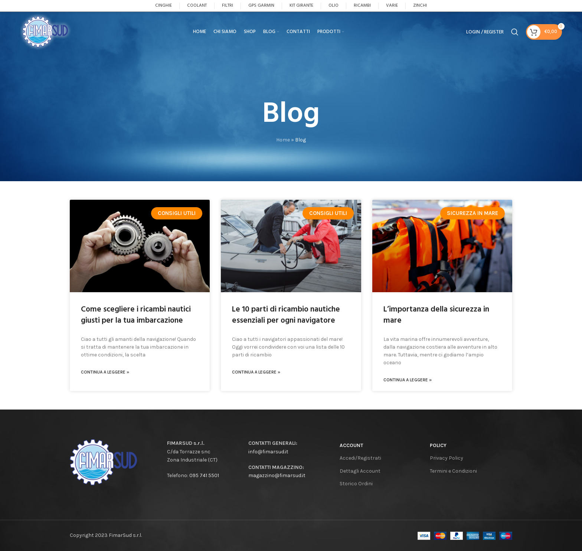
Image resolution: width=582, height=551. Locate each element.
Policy (438, 445)
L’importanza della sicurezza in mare (436, 314)
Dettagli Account (360, 471)
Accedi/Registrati (360, 458)
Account (351, 445)
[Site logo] (51, 35)
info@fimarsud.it (268, 452)
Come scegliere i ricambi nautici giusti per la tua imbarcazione (136, 314)
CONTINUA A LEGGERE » (105, 372)
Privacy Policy (446, 458)
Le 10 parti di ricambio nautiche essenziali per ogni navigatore (286, 314)
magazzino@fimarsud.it (276, 475)
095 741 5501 (204, 475)
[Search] (514, 36)
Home (283, 140)
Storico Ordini (356, 483)
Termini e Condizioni (453, 471)
